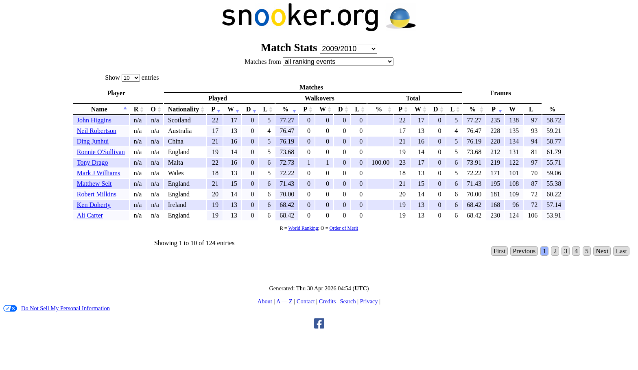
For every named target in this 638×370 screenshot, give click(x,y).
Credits (327, 301)
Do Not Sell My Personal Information (56, 308)
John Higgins (94, 120)
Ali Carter (90, 215)
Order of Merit (344, 228)
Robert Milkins (96, 194)
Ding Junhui (93, 141)
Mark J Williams (98, 173)
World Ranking (303, 228)
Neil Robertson (96, 130)
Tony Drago (92, 162)
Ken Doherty (94, 204)
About (265, 301)
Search (348, 301)
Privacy (369, 301)
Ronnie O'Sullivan (101, 151)
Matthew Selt (94, 183)
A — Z (284, 301)
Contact (306, 301)
